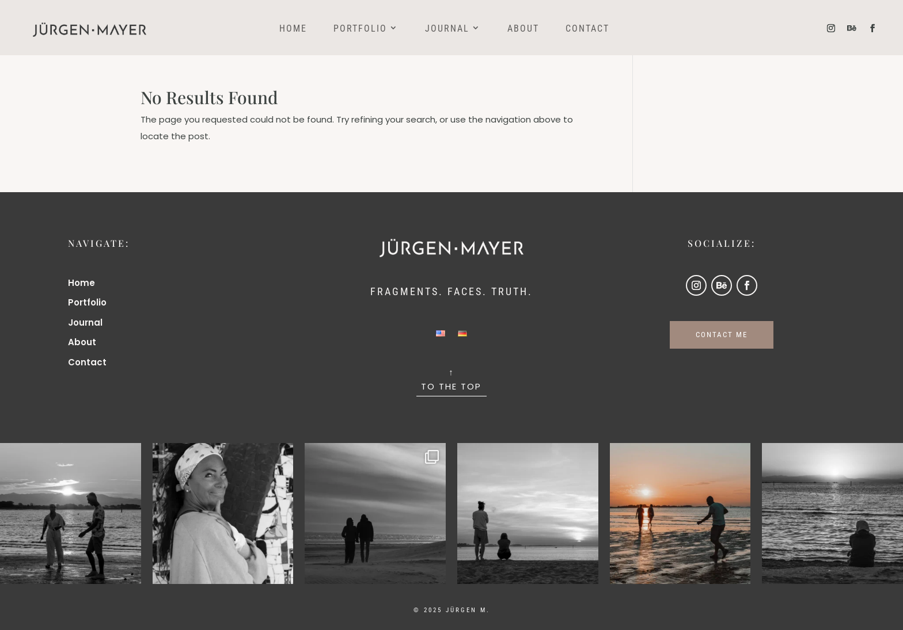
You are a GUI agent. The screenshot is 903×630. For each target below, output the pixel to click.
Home (293, 29)
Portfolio (360, 29)
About (523, 29)
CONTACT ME (722, 334)
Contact (587, 29)
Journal (447, 29)
